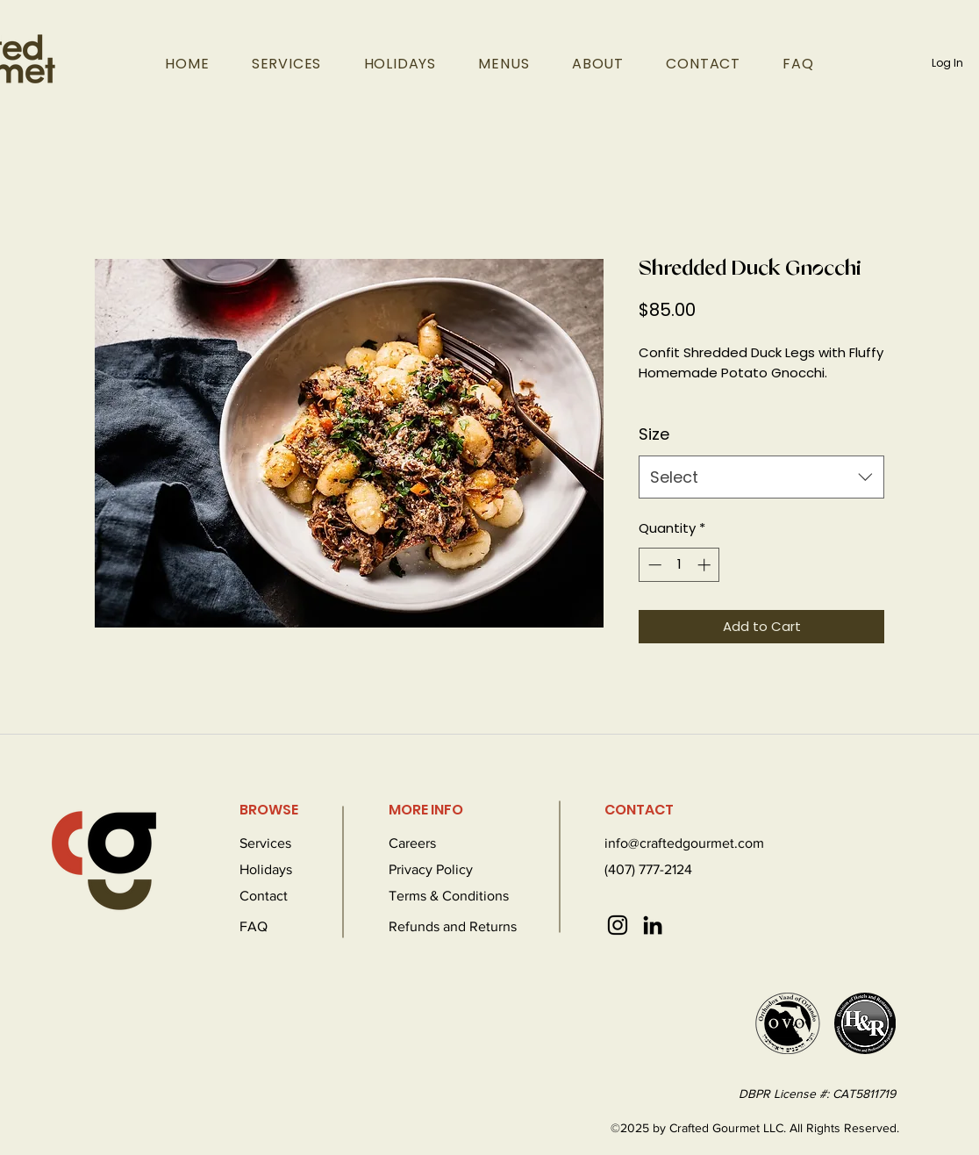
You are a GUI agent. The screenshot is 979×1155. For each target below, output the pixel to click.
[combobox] (761, 477)
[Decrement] (653, 565)
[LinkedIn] (653, 925)
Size (654, 434)
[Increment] (706, 565)
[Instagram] (617, 925)
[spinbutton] (679, 565)
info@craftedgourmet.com (684, 843)
